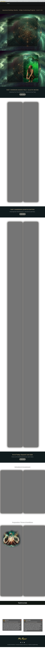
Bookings (8, 3)
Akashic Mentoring (26, 1)
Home (8, 1)
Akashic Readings (20, 1)
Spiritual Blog (40, 1)
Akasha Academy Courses (13, 1)
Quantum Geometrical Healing (33, 1)
